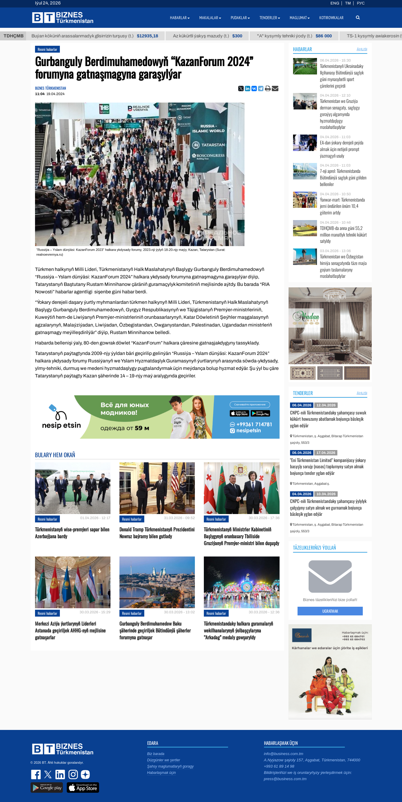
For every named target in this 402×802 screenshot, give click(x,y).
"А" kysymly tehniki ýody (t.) (302, 35)
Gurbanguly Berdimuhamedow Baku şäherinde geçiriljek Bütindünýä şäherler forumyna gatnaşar (155, 630)
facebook (37, 774)
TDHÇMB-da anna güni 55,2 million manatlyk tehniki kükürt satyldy (343, 234)
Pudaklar (240, 17)
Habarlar (302, 49)
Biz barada (155, 754)
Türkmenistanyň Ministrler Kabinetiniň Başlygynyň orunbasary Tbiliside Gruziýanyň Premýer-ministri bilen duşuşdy (241, 536)
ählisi (362, 49)
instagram (72, 774)
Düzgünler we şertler (163, 760)
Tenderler (303, 393)
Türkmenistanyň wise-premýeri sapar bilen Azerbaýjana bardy (72, 533)
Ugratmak (330, 611)
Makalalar (210, 17)
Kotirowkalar (331, 17)
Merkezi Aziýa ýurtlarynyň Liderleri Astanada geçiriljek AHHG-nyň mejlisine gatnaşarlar (70, 630)
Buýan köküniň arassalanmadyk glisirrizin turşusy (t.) (102, 35)
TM (348, 3)
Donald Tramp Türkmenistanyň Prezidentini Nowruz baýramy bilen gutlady (157, 533)
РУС (361, 3)
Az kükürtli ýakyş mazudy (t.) (215, 35)
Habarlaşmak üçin (161, 773)
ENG (334, 3)
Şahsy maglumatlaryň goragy (170, 766)
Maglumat (300, 17)
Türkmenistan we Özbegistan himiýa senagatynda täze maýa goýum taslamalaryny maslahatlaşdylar (343, 266)
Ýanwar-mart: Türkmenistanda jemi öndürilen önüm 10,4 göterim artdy (342, 206)
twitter (48, 774)
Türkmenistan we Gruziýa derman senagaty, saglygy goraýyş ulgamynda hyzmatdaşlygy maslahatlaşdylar (340, 114)
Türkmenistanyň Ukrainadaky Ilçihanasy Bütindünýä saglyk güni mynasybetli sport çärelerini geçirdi (342, 76)
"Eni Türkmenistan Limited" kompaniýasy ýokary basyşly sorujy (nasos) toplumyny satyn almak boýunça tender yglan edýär (328, 466)
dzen (84, 774)
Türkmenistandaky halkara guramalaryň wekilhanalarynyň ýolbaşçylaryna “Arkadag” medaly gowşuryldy (238, 630)
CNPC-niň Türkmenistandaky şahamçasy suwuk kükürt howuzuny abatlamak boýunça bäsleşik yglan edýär (328, 419)
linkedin (60, 774)
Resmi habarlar (47, 49)
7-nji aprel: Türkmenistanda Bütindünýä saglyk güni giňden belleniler (343, 177)
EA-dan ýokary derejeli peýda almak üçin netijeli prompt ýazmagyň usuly (341, 149)
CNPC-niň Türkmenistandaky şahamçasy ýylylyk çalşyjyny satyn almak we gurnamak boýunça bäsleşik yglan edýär (328, 507)
